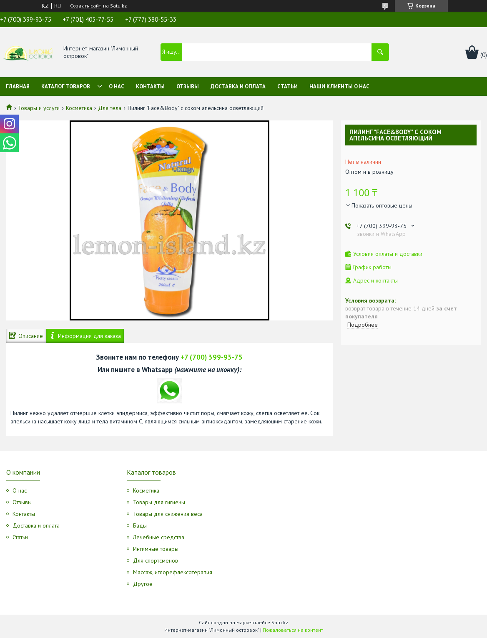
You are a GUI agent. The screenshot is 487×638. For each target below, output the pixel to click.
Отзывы (187, 86)
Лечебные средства (158, 537)
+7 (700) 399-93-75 (212, 357)
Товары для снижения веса (168, 514)
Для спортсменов (155, 560)
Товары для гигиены (159, 502)
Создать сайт (85, 6)
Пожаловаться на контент (293, 630)
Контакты (150, 86)
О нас (116, 86)
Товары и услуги (39, 108)
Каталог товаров (65, 86)
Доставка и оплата (238, 86)
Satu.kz (279, 622)
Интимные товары (155, 549)
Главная (18, 86)
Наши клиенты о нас (339, 86)
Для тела (109, 108)
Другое (143, 584)
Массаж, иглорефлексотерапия (172, 572)
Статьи (287, 86)
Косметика (79, 108)
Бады (140, 525)
